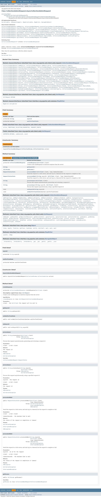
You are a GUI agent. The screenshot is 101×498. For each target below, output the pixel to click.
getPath (5, 218)
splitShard (81, 208)
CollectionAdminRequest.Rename (56, 86)
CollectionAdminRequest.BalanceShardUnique (51, 28)
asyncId (29, 118)
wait (47, 228)
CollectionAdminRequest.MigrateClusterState (16, 34)
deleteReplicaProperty (50, 204)
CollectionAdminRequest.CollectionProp (15, 72)
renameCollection (8, 208)
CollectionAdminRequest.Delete (43, 75)
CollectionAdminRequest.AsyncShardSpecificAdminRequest (19, 28)
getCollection (50, 217)
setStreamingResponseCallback (65, 220)
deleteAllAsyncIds (32, 202)
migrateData (6, 207)
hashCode (29, 228)
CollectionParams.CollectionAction (33, 149)
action (5, 127)
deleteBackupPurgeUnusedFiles (86, 202)
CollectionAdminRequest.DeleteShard (42, 78)
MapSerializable (28, 22)
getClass (22, 228)
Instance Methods (18, 158)
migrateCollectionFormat (86, 205)
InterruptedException (37, 405)
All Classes (34, 4)
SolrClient (40, 162)
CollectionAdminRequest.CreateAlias (69, 29)
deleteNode (18, 204)
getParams (30, 169)
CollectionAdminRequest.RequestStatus (15, 87)
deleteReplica (27, 204)
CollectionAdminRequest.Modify (63, 82)
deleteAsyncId (44, 202)
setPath (29, 220)
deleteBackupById (55, 202)
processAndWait (31, 171)
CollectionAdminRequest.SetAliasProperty (66, 35)
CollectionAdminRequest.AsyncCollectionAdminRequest (19, 67)
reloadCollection (79, 207)
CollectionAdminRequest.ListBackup (57, 81)
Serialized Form (7, 55)
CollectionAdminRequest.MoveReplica (42, 34)
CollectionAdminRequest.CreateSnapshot (72, 73)
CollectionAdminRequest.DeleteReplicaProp (16, 78)
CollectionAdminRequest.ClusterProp (14, 70)
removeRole (89, 207)
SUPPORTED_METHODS (8, 134)
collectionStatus (24, 199)
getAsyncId (30, 167)
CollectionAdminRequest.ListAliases (33, 81)
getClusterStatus (31, 205)
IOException (24, 337)
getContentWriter (73, 217)
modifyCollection (17, 207)
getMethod (91, 217)
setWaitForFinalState (33, 191)
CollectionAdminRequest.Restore (69, 87)
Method (21, 6)
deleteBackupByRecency (69, 202)
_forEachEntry (7, 241)
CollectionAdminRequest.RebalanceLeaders (15, 35)
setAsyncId (30, 189)
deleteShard (6, 205)
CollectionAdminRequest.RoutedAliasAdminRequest (18, 89)
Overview (3, 1)
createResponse (31, 162)
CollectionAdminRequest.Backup (49, 69)
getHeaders (83, 217)
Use (17, 1)
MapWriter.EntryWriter (10, 103)
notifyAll (41, 228)
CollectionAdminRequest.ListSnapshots (82, 81)
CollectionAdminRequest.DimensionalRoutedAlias (40, 32)
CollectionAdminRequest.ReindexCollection (69, 84)
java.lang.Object (6, 14)
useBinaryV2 (19, 134)
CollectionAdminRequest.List (12, 81)
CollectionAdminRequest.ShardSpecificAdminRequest (78, 89)
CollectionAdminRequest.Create (61, 72)
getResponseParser (25, 218)
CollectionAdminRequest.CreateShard (47, 73)
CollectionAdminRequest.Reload (12, 86)
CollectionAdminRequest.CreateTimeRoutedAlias (49, 31)
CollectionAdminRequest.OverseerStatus (67, 34)
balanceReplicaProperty (10, 199)
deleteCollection (8, 204)
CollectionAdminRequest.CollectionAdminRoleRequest (18, 29)
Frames (19, 4)
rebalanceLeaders (54, 207)
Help (31, 1)
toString (89, 208)
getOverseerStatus (43, 205)
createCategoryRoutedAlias (61, 199)
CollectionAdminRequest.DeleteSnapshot (67, 78)
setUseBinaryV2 (81, 220)
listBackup (63, 205)
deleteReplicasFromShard (85, 204)
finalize (15, 228)
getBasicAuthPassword (25, 217)
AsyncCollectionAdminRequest (12, 149)
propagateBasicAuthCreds (40, 207)
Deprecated (26, 1)
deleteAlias (22, 202)
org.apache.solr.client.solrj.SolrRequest (14, 15)
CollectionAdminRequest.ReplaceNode (40, 35)
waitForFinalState (32, 121)
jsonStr (5, 235)
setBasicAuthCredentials (10, 220)
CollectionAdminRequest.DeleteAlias (76, 31)
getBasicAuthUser (39, 217)
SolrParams (6, 169)
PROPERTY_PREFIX (36, 127)
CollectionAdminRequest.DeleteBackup (14, 76)
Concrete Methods (32, 158)
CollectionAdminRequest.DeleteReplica (63, 76)
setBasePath (80, 218)
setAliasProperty (43, 208)
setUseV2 (17, 221)
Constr (16, 6)
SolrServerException (27, 338)
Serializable (6, 22)
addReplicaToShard (46, 198)
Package (8, 1)
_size (54, 241)
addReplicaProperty (34, 198)
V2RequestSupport (16, 22)
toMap (10, 235)
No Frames (25, 4)
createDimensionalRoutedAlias (72, 201)
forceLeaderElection (18, 205)
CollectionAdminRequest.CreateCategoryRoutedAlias (18, 31)
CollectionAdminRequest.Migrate (66, 32)
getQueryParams (13, 218)
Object (33, 225)
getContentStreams (61, 217)
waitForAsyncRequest (9, 210)
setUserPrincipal (8, 221)
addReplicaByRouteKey (19, 198)
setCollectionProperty (70, 208)
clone (4, 228)
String (12, 118)
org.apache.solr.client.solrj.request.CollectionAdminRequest (22, 16)
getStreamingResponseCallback (41, 218)
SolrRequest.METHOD (9, 97)
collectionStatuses (37, 199)
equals (10, 228)
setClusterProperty (56, 208)
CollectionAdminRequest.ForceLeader (70, 79)
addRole (68, 198)
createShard (86, 201)
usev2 (26, 134)
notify (35, 228)
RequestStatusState (9, 171)
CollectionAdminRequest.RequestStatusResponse (43, 87)
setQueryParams (37, 220)
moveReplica (27, 207)
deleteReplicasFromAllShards (67, 204)
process (66, 218)
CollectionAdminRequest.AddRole (62, 65)
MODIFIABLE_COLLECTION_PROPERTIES (19, 127)
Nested (7, 6)
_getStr (43, 241)
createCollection (76, 199)
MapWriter (37, 22)
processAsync (31, 180)
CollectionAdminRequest (9, 41)
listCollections (73, 205)
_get (34, 241)
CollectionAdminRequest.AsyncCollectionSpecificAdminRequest (44, 26)
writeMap (19, 210)
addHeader (6, 217)
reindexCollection (66, 207)
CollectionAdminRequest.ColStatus (46, 29)
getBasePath (14, 217)
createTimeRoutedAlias (10, 202)
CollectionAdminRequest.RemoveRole (35, 86)
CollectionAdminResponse (47, 16)
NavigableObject (46, 22)
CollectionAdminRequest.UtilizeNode (36, 37)
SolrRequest (60, 94)
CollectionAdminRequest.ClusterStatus (39, 70)
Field (11, 6)
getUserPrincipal (57, 218)
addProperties (7, 198)
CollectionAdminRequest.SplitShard (13, 37)
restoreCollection (30, 208)
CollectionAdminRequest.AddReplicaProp (38, 65)
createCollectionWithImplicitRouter (26, 201)
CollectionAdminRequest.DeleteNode (13, 32)
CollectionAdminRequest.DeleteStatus (14, 79)
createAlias (48, 199)
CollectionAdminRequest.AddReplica (13, 26)
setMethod (23, 220)
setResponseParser (49, 220)
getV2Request (54, 205)
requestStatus (19, 208)
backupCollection (77, 198)
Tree (20, 1)
